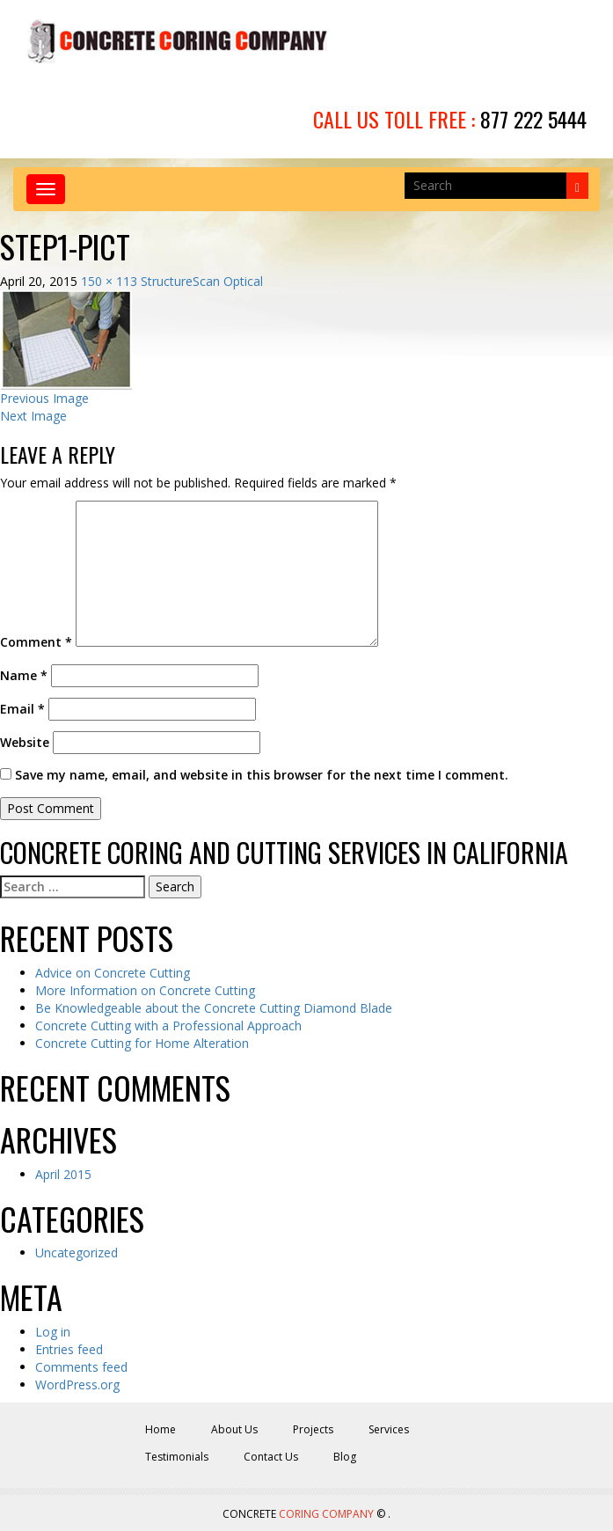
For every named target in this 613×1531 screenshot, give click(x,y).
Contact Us (271, 1456)
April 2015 (63, 1174)
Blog (344, 1456)
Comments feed (81, 1367)
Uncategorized (76, 1252)
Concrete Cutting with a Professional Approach (168, 1025)
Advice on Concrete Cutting (112, 972)
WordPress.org (77, 1384)
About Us (234, 1429)
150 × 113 (109, 281)
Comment (36, 642)
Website (24, 742)
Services (389, 1429)
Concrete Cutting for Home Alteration (142, 1043)
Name (23, 675)
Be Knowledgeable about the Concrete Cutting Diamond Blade (213, 1008)
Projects (313, 1429)
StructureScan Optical (202, 281)
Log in (52, 1331)
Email (22, 708)
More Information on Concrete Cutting (145, 990)
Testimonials (176, 1456)
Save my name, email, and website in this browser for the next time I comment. (261, 774)
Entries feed (69, 1349)
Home (160, 1429)
